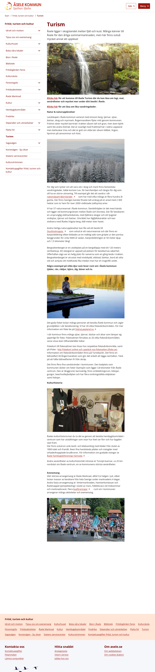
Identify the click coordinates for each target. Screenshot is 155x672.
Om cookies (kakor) (114, 663)
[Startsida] (7, 15)
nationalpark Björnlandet (60, 196)
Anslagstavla (61, 659)
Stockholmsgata (55, 231)
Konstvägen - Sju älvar (17, 149)
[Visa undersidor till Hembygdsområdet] (39, 110)
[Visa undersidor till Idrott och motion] (39, 31)
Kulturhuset (12, 43)
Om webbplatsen (113, 659)
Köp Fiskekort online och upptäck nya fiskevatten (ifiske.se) (87, 349)
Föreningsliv (12, 82)
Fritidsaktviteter (14, 89)
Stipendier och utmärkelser (19, 122)
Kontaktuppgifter (13, 659)
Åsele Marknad (13, 96)
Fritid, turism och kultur (19, 23)
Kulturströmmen (14, 162)
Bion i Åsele (12, 57)
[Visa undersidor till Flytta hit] (39, 130)
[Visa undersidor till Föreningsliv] (39, 83)
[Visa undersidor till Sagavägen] (39, 143)
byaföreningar (80, 489)
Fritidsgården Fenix (15, 69)
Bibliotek (10, 63)
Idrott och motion (15, 30)
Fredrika (10, 116)
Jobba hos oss (62, 666)
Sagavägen (11, 142)
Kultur (9, 102)
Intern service (61, 663)
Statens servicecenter (16, 155)
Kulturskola (11, 76)
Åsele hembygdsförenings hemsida (64, 455)
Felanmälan (11, 663)
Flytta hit (10, 129)
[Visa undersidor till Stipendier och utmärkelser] (39, 123)
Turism (9, 136)
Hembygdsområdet (15, 109)
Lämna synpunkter (14, 666)
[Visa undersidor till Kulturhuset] (39, 44)
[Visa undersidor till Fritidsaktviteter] (39, 90)
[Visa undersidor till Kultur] (39, 103)
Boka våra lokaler (14, 50)
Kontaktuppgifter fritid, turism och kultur (23, 170)
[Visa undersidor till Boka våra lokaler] (39, 51)
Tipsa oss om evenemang (18, 37)
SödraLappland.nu (84, 329)
